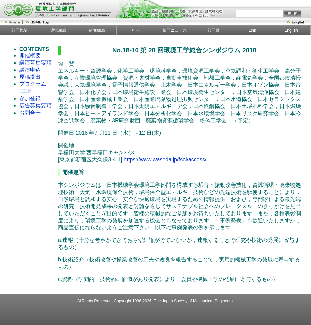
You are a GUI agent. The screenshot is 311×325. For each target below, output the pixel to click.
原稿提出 (30, 77)
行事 (136, 30)
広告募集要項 (35, 105)
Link (252, 30)
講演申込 (30, 70)
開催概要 (30, 55)
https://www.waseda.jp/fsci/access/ (165, 159)
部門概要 (19, 30)
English (291, 30)
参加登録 (30, 98)
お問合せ (30, 113)
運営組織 (58, 30)
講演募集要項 (35, 63)
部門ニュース (175, 30)
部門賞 (213, 30)
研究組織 (97, 30)
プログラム (32, 84)
